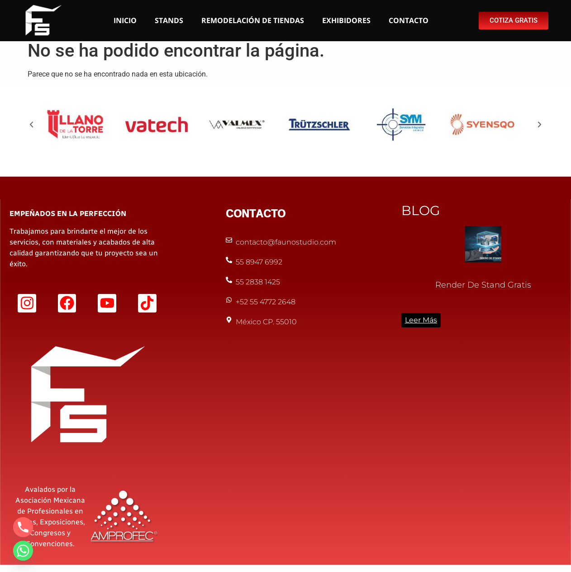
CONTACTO (408, 20)
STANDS (169, 20)
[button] (31, 129)
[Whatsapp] (23, 551)
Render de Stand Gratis (483, 290)
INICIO (125, 20)
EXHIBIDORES (346, 20)
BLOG (420, 215)
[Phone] (23, 527)
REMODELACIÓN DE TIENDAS (252, 20)
